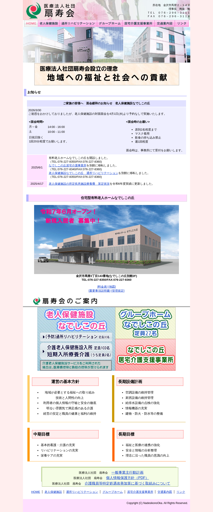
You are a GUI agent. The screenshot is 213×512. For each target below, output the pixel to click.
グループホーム (112, 492)
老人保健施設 (53, 492)
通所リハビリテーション (82, 492)
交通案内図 (165, 492)
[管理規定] (117, 290)
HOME (35, 492)
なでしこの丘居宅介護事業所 (67, 165)
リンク (180, 492)
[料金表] (102, 286)
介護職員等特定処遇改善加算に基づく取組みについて (127, 483)
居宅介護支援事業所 (140, 492)
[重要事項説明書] (99, 290)
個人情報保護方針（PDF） (127, 478)
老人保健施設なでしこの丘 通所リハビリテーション (83, 173)
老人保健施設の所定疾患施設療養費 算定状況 (79, 183)
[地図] (112, 286)
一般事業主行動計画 (127, 472)
